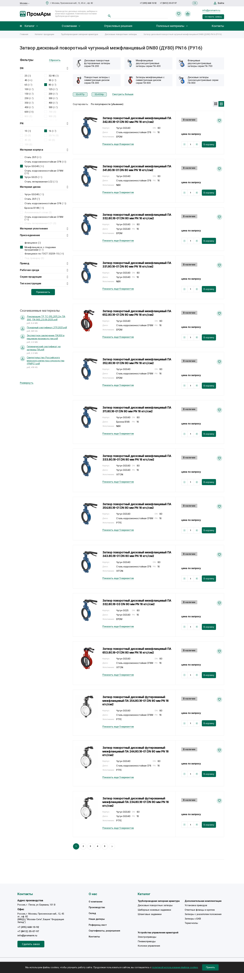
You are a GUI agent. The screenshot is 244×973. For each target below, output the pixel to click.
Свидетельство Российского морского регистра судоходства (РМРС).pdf (45, 360)
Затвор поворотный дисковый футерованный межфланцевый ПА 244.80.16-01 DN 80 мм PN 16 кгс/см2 (135, 751)
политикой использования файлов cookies (175, 967)
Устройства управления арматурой (158, 932)
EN (195, 3)
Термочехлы (191, 923)
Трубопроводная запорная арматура (79, 34)
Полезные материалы (170, 26)
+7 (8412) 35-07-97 (168, 3)
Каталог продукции (44, 34)
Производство (97, 907)
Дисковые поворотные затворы (121, 34)
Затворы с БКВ (193, 918)
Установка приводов (196, 905)
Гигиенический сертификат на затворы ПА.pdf (44, 348)
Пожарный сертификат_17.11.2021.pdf (47, 327)
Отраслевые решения (118, 26)
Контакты (218, 26)
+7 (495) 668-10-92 (148, 3)
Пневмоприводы (147, 941)
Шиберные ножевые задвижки (154, 909)
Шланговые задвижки (150, 914)
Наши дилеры (97, 919)
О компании (69, 26)
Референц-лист (98, 925)
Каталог (29, 26)
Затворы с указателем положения (203, 914)
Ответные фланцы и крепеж (200, 909)
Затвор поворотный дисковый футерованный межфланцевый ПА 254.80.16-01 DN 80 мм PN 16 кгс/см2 (135, 700)
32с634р (99, 94)
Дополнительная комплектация (203, 901)
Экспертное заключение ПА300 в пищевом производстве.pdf (45, 337)
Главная (24, 34)
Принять (210, 967)
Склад (92, 913)
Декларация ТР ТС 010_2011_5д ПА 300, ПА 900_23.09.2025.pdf (46, 318)
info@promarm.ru (211, 10)
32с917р (80, 94)
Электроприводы (147, 937)
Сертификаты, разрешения (104, 930)
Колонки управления (149, 945)
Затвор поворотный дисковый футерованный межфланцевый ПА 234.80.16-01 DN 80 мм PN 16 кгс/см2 (135, 802)
